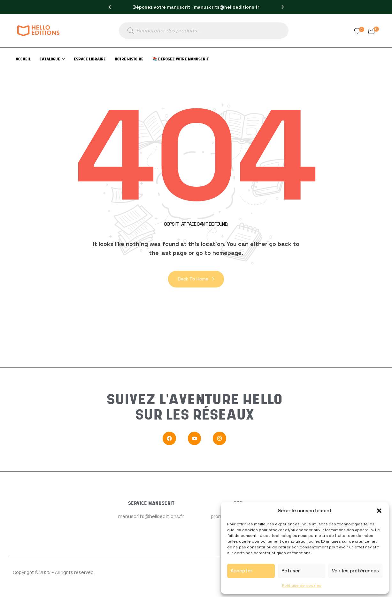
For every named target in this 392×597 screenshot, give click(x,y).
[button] (379, 510)
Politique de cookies (301, 585)
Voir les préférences (355, 571)
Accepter (241, 571)
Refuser (290, 571)
